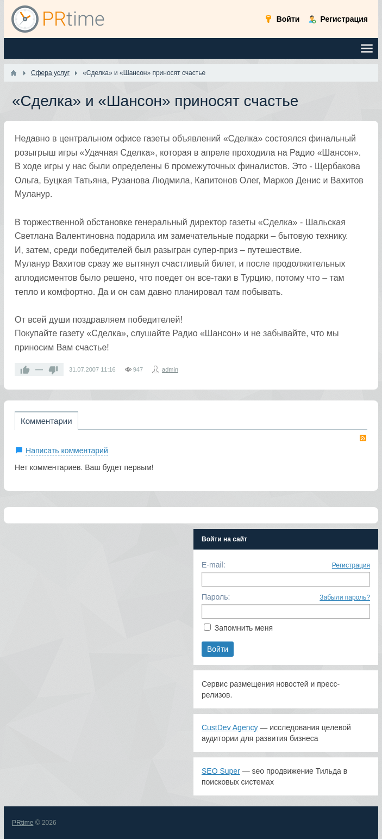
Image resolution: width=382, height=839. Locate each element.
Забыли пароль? (345, 597)
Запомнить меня (244, 628)
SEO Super (221, 771)
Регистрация (351, 565)
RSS (363, 438)
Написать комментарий (67, 450)
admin (170, 369)
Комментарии (46, 420)
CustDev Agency (230, 727)
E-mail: (214, 564)
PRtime (22, 822)
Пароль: (216, 597)
